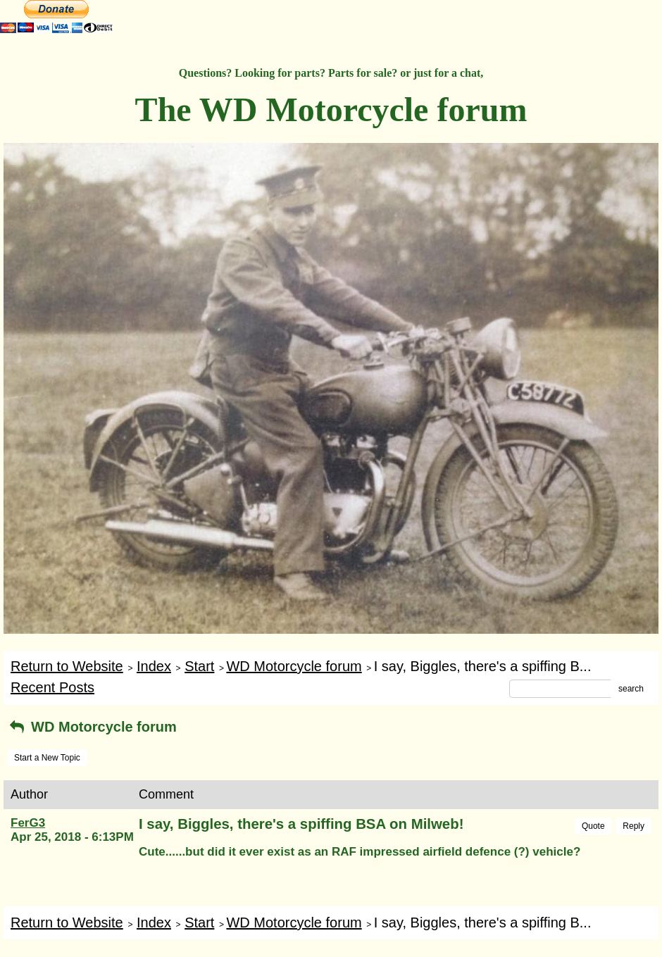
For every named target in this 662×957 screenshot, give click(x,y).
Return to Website (67, 666)
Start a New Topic (47, 758)
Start (199, 666)
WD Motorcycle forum (293, 666)
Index (154, 666)
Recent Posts (52, 687)
